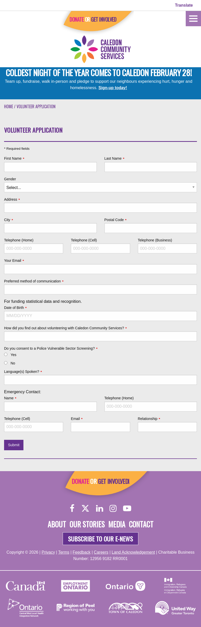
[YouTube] (127, 508)
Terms (63, 552)
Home (8, 106)
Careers (101, 552)
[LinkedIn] (99, 508)
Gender (10, 179)
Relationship (147, 419)
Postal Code (114, 220)
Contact (141, 524)
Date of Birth (14, 308)
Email (75, 419)
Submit (13, 445)
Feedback (81, 552)
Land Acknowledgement (133, 552)
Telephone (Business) (155, 240)
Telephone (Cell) (84, 240)
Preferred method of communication (32, 281)
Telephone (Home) (18, 240)
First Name (12, 158)
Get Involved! (113, 481)
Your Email (12, 260)
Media (116, 524)
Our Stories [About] (87, 524)
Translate (184, 5)
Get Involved (103, 19)
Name (9, 398)
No (12, 363)
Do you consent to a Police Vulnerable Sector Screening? (49, 348)
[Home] (193, 18)
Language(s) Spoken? (21, 372)
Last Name (113, 158)
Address (10, 199)
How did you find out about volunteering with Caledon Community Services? (64, 328)
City (7, 220)
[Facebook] (72, 508)
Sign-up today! (113, 88)
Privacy (48, 552)
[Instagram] (113, 508)
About (57, 524)
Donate (77, 19)
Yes (13, 355)
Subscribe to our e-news (100, 538)
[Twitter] (85, 508)
